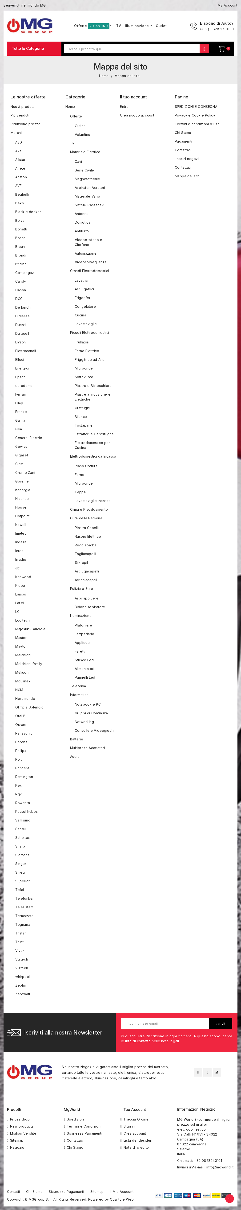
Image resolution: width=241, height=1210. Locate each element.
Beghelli (22, 194)
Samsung (22, 820)
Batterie (76, 739)
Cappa (80, 492)
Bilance (81, 417)
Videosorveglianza (91, 262)
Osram (20, 725)
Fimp (19, 403)
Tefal (19, 890)
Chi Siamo (183, 133)
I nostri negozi (187, 159)
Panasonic (23, 733)
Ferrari (20, 394)
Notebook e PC (88, 704)
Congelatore (85, 306)
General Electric (28, 438)
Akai (18, 151)
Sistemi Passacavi (89, 205)
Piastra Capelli (87, 528)
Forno (79, 475)
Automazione (86, 253)
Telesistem (24, 907)
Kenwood (23, 577)
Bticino (21, 264)
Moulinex (23, 681)
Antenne (82, 214)
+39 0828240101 (208, 1161)
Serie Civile (84, 170)
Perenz (21, 742)
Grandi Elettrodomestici (89, 271)
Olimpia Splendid (29, 707)
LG (17, 612)
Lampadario (84, 634)
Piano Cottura (86, 466)
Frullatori (82, 342)
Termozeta (24, 916)
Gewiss (21, 446)
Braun (20, 247)
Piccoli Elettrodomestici (89, 333)
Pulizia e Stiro (81, 589)
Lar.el (19, 603)
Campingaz (24, 273)
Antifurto (82, 231)
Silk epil (81, 562)
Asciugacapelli (87, 571)
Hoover (21, 507)
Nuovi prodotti (23, 107)
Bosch (20, 238)
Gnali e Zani (25, 473)
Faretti (80, 651)
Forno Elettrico (87, 351)
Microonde (84, 368)
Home (70, 107)
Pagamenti (183, 141)
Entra (124, 107)
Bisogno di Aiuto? (217, 23)
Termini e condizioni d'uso (197, 124)
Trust (19, 942)
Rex (18, 785)
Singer (20, 864)
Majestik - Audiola (30, 629)
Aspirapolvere (87, 598)
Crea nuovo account (137, 115)
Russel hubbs (26, 811)
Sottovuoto (84, 377)
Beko (19, 203)
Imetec (21, 533)
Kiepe (20, 585)
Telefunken (25, 898)
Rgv (18, 794)
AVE (18, 186)
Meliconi (22, 672)
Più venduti (20, 115)
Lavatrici (82, 280)
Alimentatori (84, 669)
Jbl (17, 568)
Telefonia (78, 686)
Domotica (83, 222)
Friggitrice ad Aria (90, 360)
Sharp (20, 846)
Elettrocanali (25, 351)
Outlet (80, 126)
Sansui (20, 829)
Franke (21, 412)
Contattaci (183, 150)
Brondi (20, 255)
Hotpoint (22, 516)
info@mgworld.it (219, 1167)
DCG (19, 299)
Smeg (20, 872)
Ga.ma (20, 420)
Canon (20, 290)
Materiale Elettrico (85, 152)
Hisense (22, 499)
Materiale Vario (87, 196)
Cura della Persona (86, 518)
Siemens (22, 855)
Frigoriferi (83, 298)
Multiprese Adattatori (87, 748)
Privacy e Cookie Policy (195, 115)
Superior (22, 881)
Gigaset (21, 455)
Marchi (16, 133)
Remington (24, 777)
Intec (19, 551)
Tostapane (84, 425)
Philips (20, 751)
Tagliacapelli (85, 554)
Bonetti (21, 229)
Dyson (20, 342)
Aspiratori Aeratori (90, 188)
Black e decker (28, 212)
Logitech (22, 620)
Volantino (82, 134)
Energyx (22, 368)
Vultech (21, 959)
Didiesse (22, 316)
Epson (20, 377)
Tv (72, 143)
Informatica (79, 695)
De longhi (23, 307)
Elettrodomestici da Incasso (93, 456)
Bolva (20, 220)
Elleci (19, 360)
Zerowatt (22, 994)
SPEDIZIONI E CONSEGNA (196, 107)
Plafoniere (83, 625)
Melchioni (23, 655)
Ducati (20, 325)
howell (20, 525)
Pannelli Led (85, 677)
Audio (75, 757)
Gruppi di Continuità (91, 713)
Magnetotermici (88, 179)
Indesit (20, 542)
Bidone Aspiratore (90, 607)
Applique (82, 643)
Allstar (20, 160)
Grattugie (82, 408)
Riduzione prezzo (26, 124)
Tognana (22, 924)
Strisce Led (84, 660)
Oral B (20, 716)
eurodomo (24, 386)
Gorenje (22, 481)
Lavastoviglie (86, 324)
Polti (19, 759)
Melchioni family (28, 664)
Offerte (76, 116)
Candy (20, 281)
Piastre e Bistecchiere (93, 386)
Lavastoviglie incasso (93, 501)
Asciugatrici (84, 289)
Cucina (80, 315)
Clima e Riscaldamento (89, 509)
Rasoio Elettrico (88, 536)
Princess (22, 768)
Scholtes (22, 838)
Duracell (22, 333)
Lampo (20, 594)
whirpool (22, 977)
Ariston (21, 177)
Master (21, 638)
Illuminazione (81, 616)
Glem (19, 464)
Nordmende (25, 698)
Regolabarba (86, 545)
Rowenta (22, 803)
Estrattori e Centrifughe (94, 434)
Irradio (20, 559)
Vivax (20, 951)
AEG (18, 142)
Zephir (20, 985)
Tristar (20, 933)
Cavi (78, 161)
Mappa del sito (187, 176)
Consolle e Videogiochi (94, 730)
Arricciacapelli (87, 580)
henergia (22, 490)
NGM (19, 690)
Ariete (20, 168)
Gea (18, 429)
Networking (84, 722)
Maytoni (21, 646)
